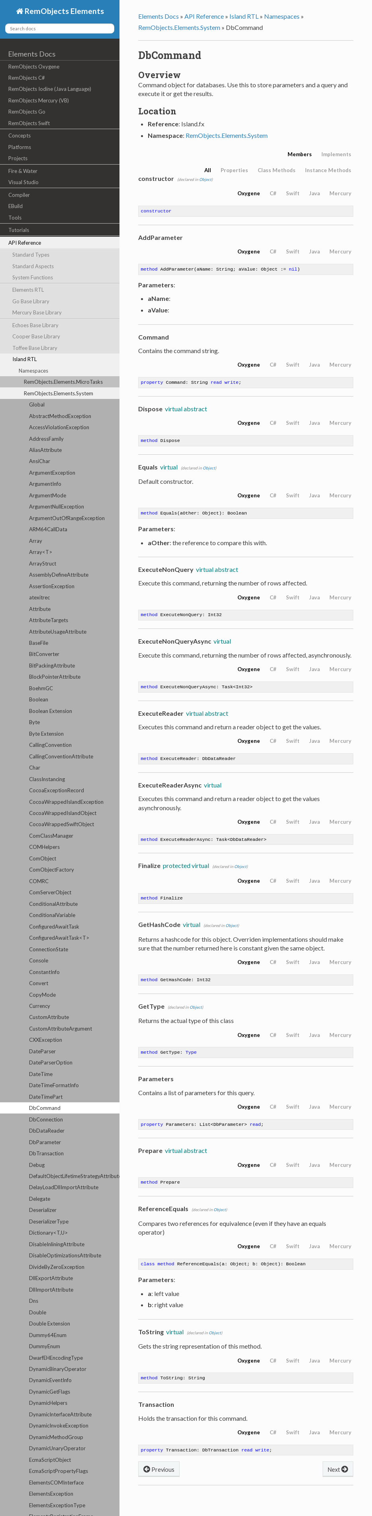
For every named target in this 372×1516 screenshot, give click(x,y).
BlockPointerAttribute (54, 677)
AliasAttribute (45, 450)
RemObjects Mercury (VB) (38, 100)
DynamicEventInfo (50, 1380)
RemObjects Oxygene (33, 66)
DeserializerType (49, 1221)
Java (314, 193)
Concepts (19, 135)
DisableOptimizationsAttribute (65, 1255)
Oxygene (248, 193)
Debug (37, 1165)
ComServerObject (50, 892)
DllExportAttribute (51, 1278)
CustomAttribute (49, 1017)
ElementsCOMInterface (56, 1482)
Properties (234, 170)
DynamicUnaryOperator (57, 1448)
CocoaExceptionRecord (56, 790)
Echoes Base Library (35, 325)
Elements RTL (28, 290)
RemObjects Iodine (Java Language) (49, 89)
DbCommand (45, 1108)
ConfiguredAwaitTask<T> (59, 938)
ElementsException (51, 1493)
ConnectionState (48, 949)
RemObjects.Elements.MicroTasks (63, 382)
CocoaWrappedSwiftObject (61, 824)
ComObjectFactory (51, 869)
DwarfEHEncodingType (56, 1358)
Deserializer (43, 1210)
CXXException (45, 1040)
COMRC (39, 881)
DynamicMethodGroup (56, 1437)
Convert (38, 983)
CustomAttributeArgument (60, 1028)
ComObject (42, 858)
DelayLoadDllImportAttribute (63, 1187)
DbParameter (45, 1142)
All (207, 170)
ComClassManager (51, 836)
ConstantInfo (44, 972)
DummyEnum (44, 1346)
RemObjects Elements (63, 11)
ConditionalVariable (52, 915)
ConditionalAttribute (53, 904)
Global (37, 404)
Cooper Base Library (36, 336)
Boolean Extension (50, 711)
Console (38, 960)
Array (35, 541)
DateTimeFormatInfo (54, 1085)
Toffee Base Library (34, 348)
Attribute (40, 609)
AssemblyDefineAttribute (58, 574)
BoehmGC (41, 688)
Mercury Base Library (37, 312)
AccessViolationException (59, 427)
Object (205, 179)
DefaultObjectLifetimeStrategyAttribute (74, 1176)
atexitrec (39, 597)
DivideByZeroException (56, 1267)
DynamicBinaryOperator (57, 1369)
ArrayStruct (42, 563)
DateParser (42, 1051)
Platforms (19, 147)
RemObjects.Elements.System (58, 393)
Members (300, 154)
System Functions (32, 277)
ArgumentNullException (56, 506)
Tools (15, 217)
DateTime (41, 1074)
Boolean (38, 699)
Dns (33, 1301)
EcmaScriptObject (50, 1460)
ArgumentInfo (45, 484)
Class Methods (277, 170)
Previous (158, 1482)
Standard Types (30, 254)
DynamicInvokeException (58, 1425)
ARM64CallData (48, 529)
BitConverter (44, 654)
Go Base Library (30, 301)
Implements (336, 154)
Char (34, 767)
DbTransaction (46, 1153)
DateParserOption (50, 1062)
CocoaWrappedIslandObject (62, 813)
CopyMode (42, 995)
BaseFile (38, 643)
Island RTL (24, 359)
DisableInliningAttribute (56, 1244)
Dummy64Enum (48, 1335)
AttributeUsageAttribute (57, 631)
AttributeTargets (48, 620)
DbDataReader (47, 1130)
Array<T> (40, 552)
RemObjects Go (26, 111)
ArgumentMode (47, 495)
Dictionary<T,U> (48, 1232)
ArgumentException (52, 472)
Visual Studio (23, 182)
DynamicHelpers (48, 1403)
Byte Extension (46, 734)
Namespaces (33, 370)
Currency (39, 1006)
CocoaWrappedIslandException (66, 802)
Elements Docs (31, 53)
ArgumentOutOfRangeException (67, 518)
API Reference (24, 243)
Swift (293, 193)
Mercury (340, 193)
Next (338, 1482)
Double (37, 1312)
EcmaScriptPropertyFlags (58, 1471)
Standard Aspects (33, 266)
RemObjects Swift (29, 123)
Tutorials (18, 230)
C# (273, 193)
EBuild (15, 206)
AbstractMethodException (60, 416)
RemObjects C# (26, 78)
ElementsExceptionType (57, 1505)
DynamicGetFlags (49, 1391)
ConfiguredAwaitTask (54, 926)
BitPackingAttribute (52, 665)
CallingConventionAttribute (61, 756)
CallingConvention (50, 745)
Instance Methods (328, 170)
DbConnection (46, 1119)
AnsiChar (39, 461)
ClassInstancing (47, 779)
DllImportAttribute (51, 1289)
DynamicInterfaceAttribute (60, 1414)
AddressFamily (46, 439)
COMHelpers (44, 847)
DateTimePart (46, 1097)
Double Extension (49, 1323)
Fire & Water (22, 171)
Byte (34, 722)
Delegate (39, 1199)
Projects (17, 158)
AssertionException (51, 586)
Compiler (19, 195)
